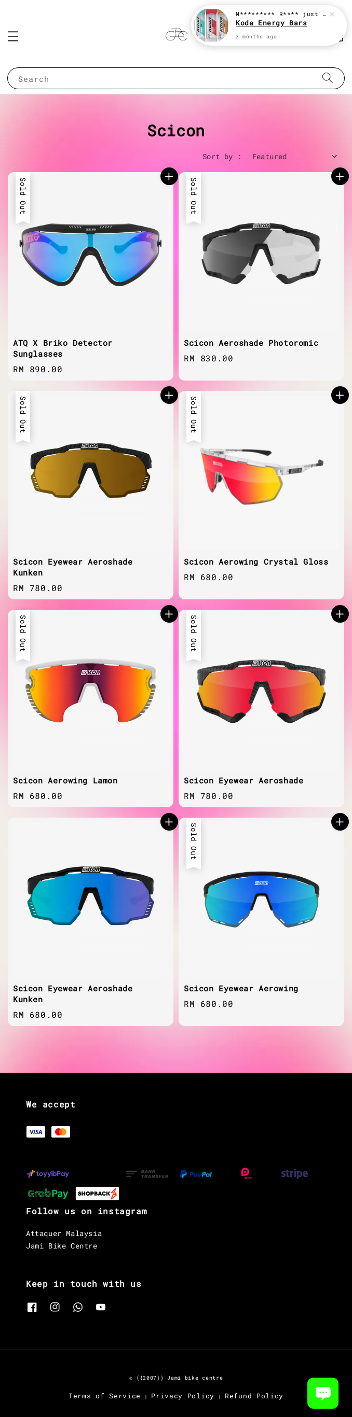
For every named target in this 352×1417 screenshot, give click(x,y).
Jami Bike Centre (62, 1246)
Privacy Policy (182, 1395)
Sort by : (222, 156)
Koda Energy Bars (271, 24)
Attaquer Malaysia (64, 1233)
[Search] (327, 78)
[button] (13, 36)
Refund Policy (254, 1395)
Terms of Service (105, 1395)
